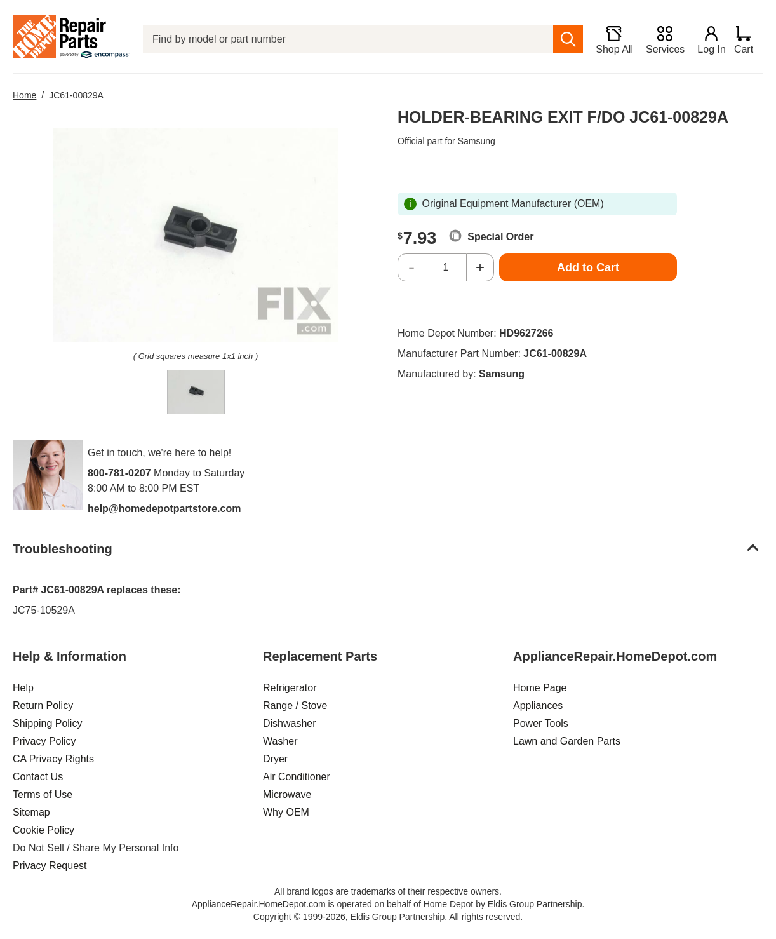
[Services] (660, 39)
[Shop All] (609, 39)
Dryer (275, 758)
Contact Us (38, 776)
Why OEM (286, 812)
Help (23, 687)
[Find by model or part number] (345, 39)
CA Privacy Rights (53, 758)
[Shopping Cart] (748, 39)
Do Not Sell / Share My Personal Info (95, 847)
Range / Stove (295, 705)
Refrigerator (289, 687)
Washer (280, 741)
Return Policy (43, 705)
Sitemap (31, 812)
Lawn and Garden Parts (566, 741)
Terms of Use (42, 794)
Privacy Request (50, 865)
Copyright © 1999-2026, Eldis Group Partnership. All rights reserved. (388, 917)
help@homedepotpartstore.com (164, 508)
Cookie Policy (43, 830)
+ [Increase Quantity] (480, 267)
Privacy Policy (44, 741)
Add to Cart (588, 267)
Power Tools (540, 723)
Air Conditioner (296, 776)
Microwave (287, 794)
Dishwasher (289, 723)
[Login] (707, 39)
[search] (563, 39)
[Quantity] (445, 267)
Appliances (538, 705)
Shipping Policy (47, 723)
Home (24, 95)
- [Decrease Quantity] (411, 267)
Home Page (540, 687)
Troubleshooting (62, 549)
